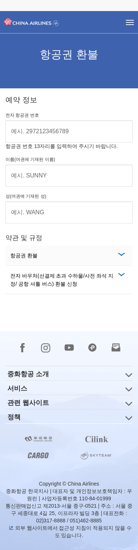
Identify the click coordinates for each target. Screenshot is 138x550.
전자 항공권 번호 (22, 115)
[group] (69, 373)
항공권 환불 (24, 255)
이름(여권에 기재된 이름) (30, 159)
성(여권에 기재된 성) (26, 196)
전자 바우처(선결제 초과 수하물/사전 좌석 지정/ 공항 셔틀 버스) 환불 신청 (61, 280)
